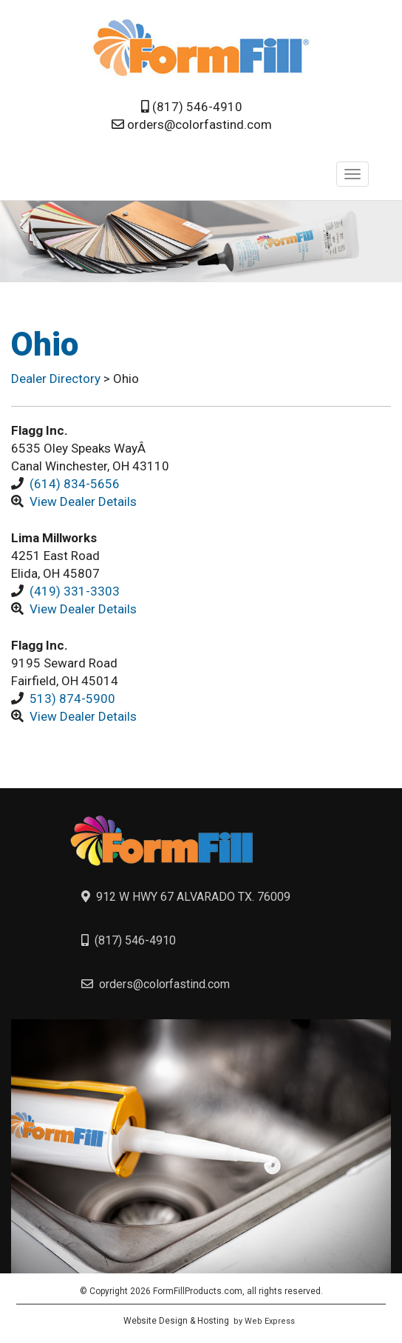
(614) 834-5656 (75, 483)
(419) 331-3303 (75, 591)
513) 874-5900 (72, 698)
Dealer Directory (57, 378)
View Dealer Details (83, 501)
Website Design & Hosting (176, 1321)
